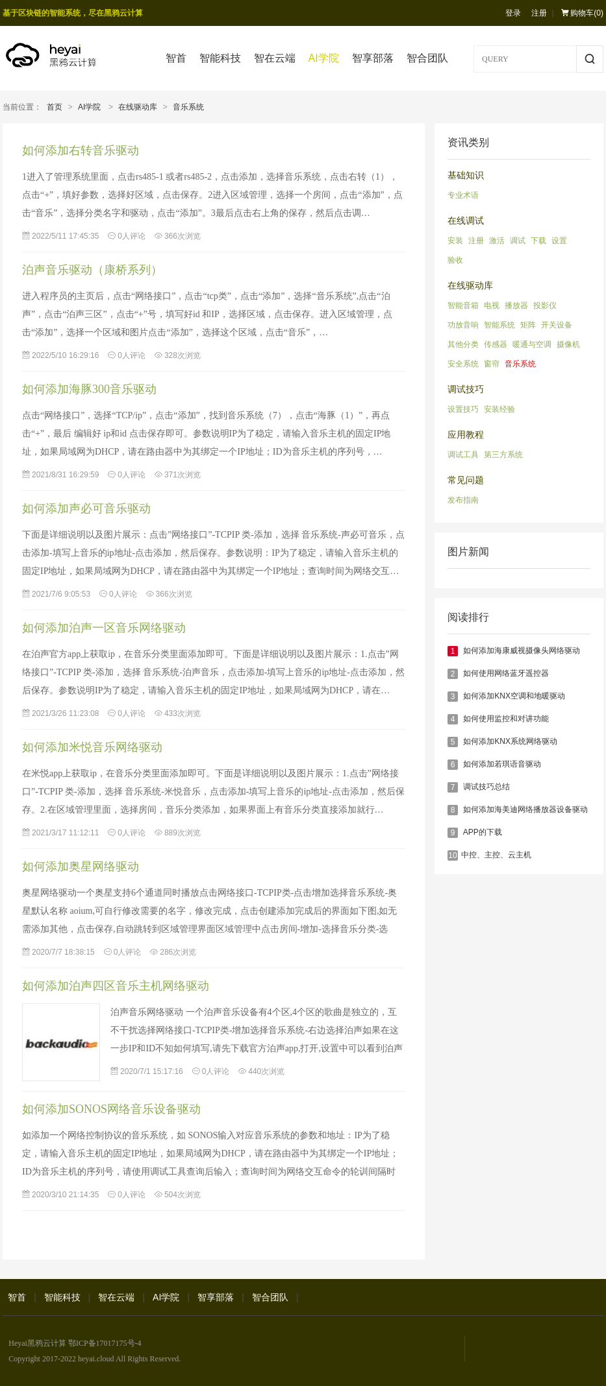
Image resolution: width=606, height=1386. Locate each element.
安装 (455, 240)
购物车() (582, 13)
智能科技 (220, 58)
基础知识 (466, 175)
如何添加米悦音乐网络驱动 (92, 747)
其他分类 (463, 344)
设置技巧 (463, 409)
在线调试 (466, 221)
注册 (539, 13)
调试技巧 (466, 389)
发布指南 (463, 500)
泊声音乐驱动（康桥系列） (92, 269)
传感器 (495, 344)
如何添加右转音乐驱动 (80, 150)
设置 (559, 240)
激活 (497, 240)
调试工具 (463, 454)
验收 (455, 260)
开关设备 (556, 324)
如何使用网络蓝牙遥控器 (506, 673)
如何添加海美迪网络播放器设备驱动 (525, 809)
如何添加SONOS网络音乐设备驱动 (111, 1109)
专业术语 (463, 195)
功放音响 (463, 324)
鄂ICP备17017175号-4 (105, 1343)
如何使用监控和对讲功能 (506, 718)
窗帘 (491, 363)
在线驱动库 (137, 107)
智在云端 (275, 58)
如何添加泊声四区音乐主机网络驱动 (115, 985)
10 (452, 855)
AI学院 (324, 58)
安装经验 (499, 409)
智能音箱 (463, 305)
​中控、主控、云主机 (496, 854)
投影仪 (545, 305)
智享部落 (373, 58)
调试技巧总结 (486, 786)
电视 (491, 305)
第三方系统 (503, 454)
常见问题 (466, 480)
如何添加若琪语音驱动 (502, 764)
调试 (517, 240)
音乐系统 (188, 107)
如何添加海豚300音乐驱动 (89, 389)
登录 (513, 13)
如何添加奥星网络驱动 (80, 866)
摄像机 (568, 344)
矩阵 (528, 324)
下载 (538, 240)
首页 (54, 107)
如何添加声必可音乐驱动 (86, 508)
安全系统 (463, 363)
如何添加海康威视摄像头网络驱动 (521, 650)
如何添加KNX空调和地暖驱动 (514, 695)
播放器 (516, 305)
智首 (176, 58)
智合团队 (427, 58)
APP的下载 (482, 832)
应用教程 (466, 435)
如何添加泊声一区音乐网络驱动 (104, 627)
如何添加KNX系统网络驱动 (510, 741)
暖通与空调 (531, 344)
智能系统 (499, 324)
